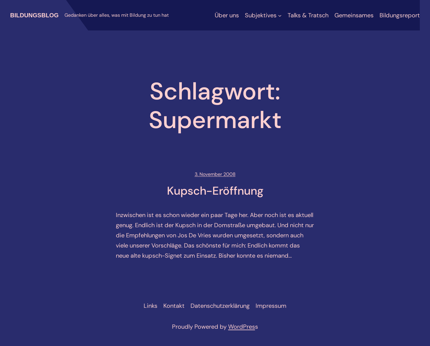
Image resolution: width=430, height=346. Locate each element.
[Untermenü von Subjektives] (280, 15)
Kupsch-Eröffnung (215, 191)
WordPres (241, 326)
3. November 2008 (215, 174)
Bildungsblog (34, 15)
